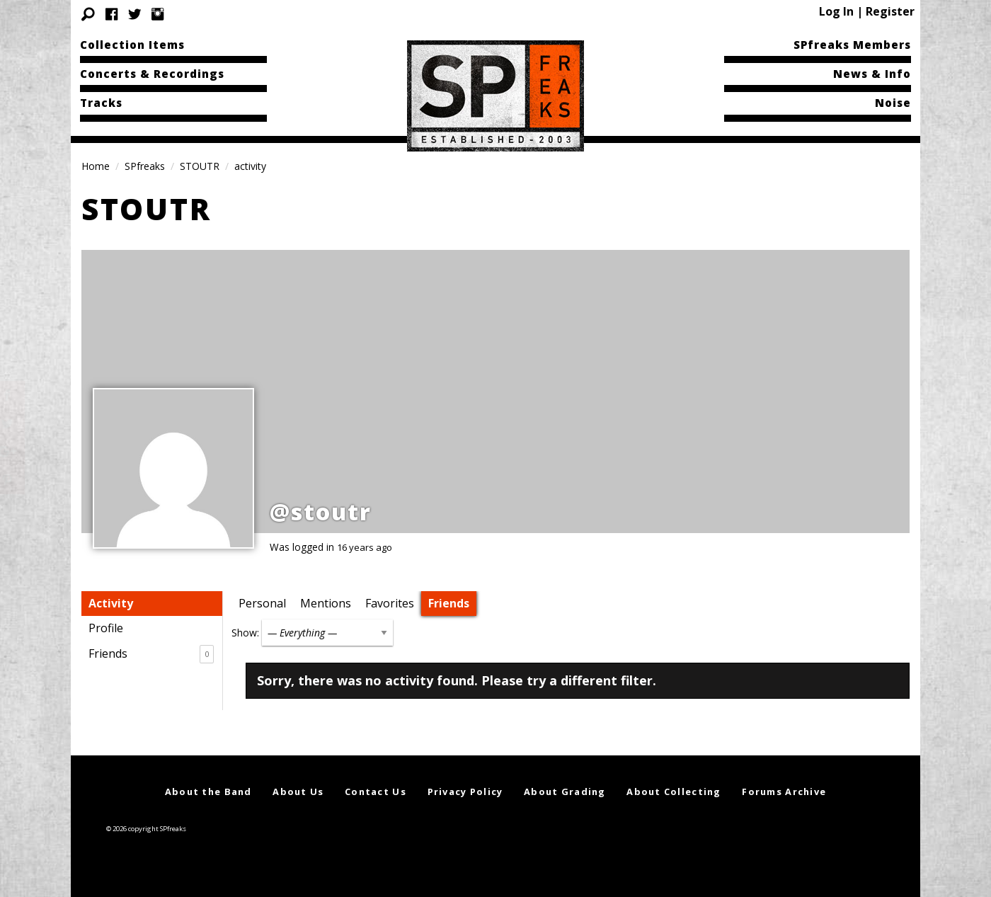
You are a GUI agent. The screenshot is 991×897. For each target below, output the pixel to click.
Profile (105, 628)
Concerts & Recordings (152, 74)
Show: (245, 632)
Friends (151, 654)
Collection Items (132, 45)
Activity (110, 603)
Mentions (325, 603)
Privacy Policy (465, 791)
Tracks (101, 103)
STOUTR (199, 166)
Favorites (389, 603)
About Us (298, 791)
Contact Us (375, 791)
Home (95, 166)
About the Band (208, 791)
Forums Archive (784, 791)
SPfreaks (145, 166)
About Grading (565, 791)
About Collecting (673, 791)
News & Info (872, 74)
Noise (893, 103)
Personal (262, 603)
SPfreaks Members (852, 45)
